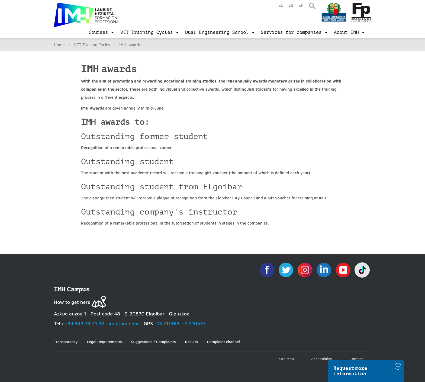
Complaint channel (223, 341)
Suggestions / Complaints (153, 341)
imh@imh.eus (124, 323)
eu (280, 5)
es (290, 5)
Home (59, 44)
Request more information (350, 370)
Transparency (66, 341)
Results (191, 341)
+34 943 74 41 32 (84, 323)
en (300, 5)
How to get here (72, 302)
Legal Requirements (104, 341)
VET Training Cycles (92, 44)
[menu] (101, 32)
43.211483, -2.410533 (181, 323)
